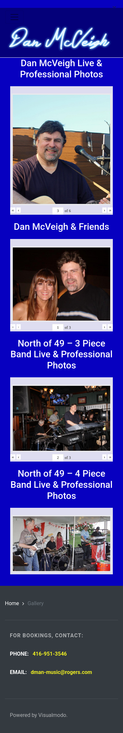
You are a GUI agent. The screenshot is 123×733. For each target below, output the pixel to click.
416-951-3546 (49, 654)
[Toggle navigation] (14, 17)
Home (12, 603)
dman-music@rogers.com (61, 672)
